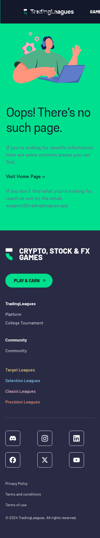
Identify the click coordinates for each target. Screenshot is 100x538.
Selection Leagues (22, 380)
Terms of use (15, 504)
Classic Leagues (20, 391)
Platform (13, 314)
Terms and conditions (23, 494)
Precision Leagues (22, 401)
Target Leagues (20, 369)
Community (16, 350)
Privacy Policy (16, 483)
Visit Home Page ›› (25, 176)
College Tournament (24, 322)
